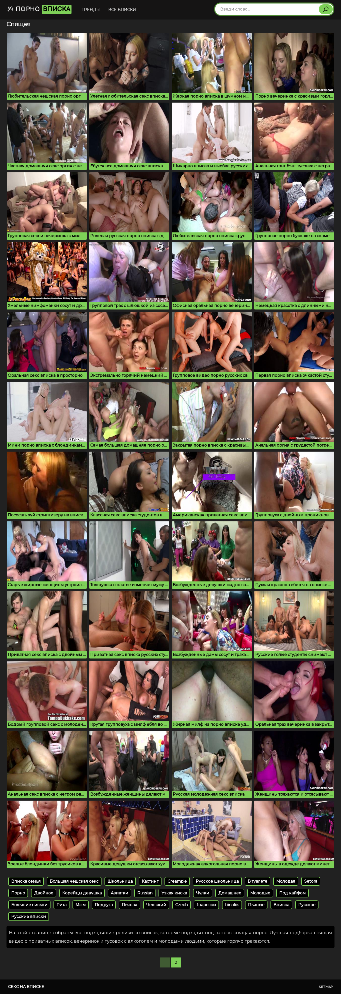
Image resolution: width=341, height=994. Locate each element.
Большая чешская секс (74, 881)
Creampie (177, 881)
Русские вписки (28, 916)
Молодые (260, 893)
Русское (307, 904)
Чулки (202, 893)
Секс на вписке (26, 986)
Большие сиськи (29, 904)
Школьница (120, 881)
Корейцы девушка (82, 893)
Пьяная (129, 904)
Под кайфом (292, 893)
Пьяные (256, 904)
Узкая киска (174, 893)
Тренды (91, 9)
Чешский (156, 904)
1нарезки (206, 904)
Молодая (285, 881)
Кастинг (150, 881)
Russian (144, 893)
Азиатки (119, 893)
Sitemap (326, 987)
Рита (61, 904)
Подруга (104, 904)
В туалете (257, 881)
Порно (39, 9)
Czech (181, 904)
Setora (310, 881)
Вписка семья (26, 881)
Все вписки (122, 9)
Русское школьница (217, 881)
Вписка (281, 904)
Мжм (81, 904)
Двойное (43, 893)
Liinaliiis (232, 904)
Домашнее (229, 893)
